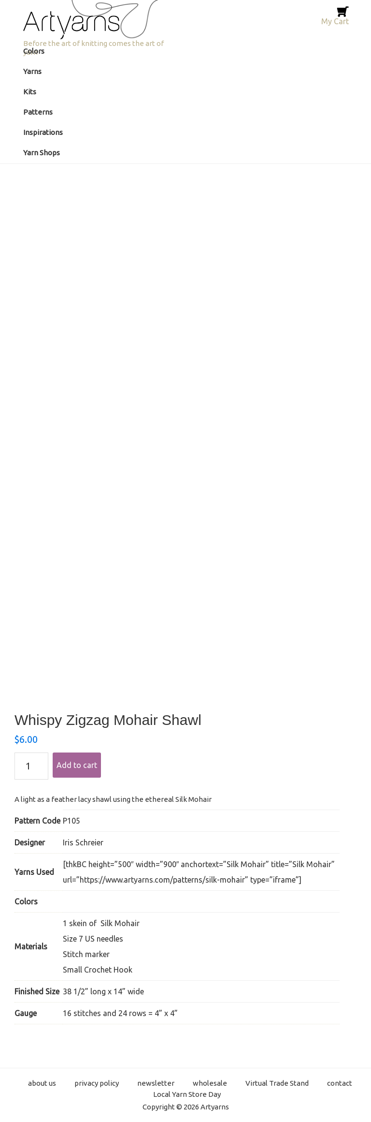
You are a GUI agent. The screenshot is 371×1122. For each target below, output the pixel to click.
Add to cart (77, 765)
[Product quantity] (31, 766)
